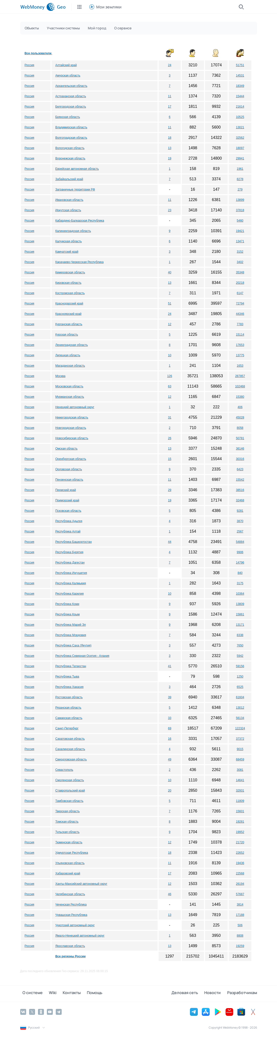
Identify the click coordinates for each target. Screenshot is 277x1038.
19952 (240, 832)
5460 (240, 220)
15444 (240, 96)
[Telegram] (59, 1011)
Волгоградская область (71, 137)
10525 (240, 117)
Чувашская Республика (71, 915)
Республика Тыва (67, 676)
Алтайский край (66, 65)
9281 (240, 510)
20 (169, 790)
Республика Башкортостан (73, 542)
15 (169, 459)
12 (169, 324)
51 (169, 303)
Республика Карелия (69, 593)
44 (169, 542)
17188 (240, 915)
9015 (240, 749)
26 (169, 438)
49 (169, 759)
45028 (240, 417)
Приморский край (67, 500)
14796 (240, 562)
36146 (240, 448)
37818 (240, 210)
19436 (240, 863)
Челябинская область (70, 894)
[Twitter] (32, 1011)
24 (169, 65)
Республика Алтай (67, 531)
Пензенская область (69, 479)
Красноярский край (68, 314)
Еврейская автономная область (77, 168)
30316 (240, 459)
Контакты (65, 993)
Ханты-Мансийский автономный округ (81, 884)
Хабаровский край (67, 873)
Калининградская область (73, 231)
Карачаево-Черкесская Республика (79, 262)
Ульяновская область (70, 863)
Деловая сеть (189, 993)
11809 (240, 801)
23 (169, 210)
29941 (240, 158)
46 (169, 894)
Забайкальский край (69, 179)
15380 (240, 396)
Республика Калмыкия (70, 583)
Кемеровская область (70, 272)
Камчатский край (66, 251)
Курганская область (68, 324)
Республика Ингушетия (71, 573)
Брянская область (67, 117)
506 (240, 925)
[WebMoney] (37, 7)
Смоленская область (69, 780)
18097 (240, 148)
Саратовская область (70, 738)
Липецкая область (67, 355)
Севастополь (64, 770)
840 (240, 573)
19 (169, 158)
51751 (240, 65)
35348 (240, 272)
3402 (240, 262)
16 (169, 738)
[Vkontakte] (23, 1011)
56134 (240, 718)
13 (169, 148)
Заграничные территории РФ (75, 189)
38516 (240, 490)
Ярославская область (70, 946)
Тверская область (67, 811)
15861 (240, 614)
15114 (240, 334)
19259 (240, 946)
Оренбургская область (70, 459)
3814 (240, 904)
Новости (215, 993)
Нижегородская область (71, 417)
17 (169, 106)
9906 (240, 552)
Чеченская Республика (71, 904)
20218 (240, 282)
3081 (240, 770)
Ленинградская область (71, 345)
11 (169, 96)
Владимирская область (71, 127)
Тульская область (67, 832)
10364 (240, 593)
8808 (240, 935)
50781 (240, 438)
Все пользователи (38, 53)
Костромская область (70, 293)
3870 (240, 521)
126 (169, 376)
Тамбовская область (69, 801)
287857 (240, 376)
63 (169, 386)
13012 (240, 707)
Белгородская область (70, 106)
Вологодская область (69, 148)
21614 (240, 106)
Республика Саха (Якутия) (73, 645)
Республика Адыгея (68, 521)
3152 (240, 251)
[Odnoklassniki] (41, 1011)
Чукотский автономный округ (75, 925)
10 (169, 355)
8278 (240, 179)
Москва (60, 376)
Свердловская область (71, 759)
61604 (240, 697)
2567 (240, 531)
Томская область (66, 821)
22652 (240, 852)
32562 (240, 137)
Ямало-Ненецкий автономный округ (79, 935)
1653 (240, 365)
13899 (240, 200)
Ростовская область (69, 697)
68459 (240, 759)
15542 (240, 479)
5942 (240, 656)
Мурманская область (69, 396)
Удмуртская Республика (71, 852)
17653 (240, 345)
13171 (240, 624)
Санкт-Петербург (66, 728)
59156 (240, 666)
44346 (240, 314)
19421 (240, 231)
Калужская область (68, 241)
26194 (240, 884)
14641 (240, 780)
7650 (240, 645)
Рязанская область (68, 707)
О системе (30, 993)
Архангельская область (71, 86)
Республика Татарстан (70, 666)
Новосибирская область (71, 438)
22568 (240, 873)
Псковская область (68, 510)
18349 (240, 86)
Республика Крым (67, 614)
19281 (240, 821)
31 (169, 417)
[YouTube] (50, 1011)
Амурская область (67, 75)
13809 (240, 604)
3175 (240, 583)
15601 (240, 811)
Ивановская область (69, 200)
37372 (240, 738)
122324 (240, 728)
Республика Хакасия (69, 687)
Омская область (66, 448)
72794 (240, 303)
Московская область (69, 386)
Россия (29, 65)
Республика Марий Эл (70, 624)
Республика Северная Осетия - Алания (82, 656)
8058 (240, 428)
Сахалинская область (70, 749)
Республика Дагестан (70, 562)
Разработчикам (242, 993)
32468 (240, 500)
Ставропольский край (70, 790)
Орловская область (68, 469)
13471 (240, 241)
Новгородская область (70, 428)
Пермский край (65, 490)
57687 (240, 894)
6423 (240, 469)
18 (169, 137)
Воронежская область (70, 158)
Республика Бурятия (69, 552)
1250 (240, 676)
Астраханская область (70, 96)
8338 (240, 635)
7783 (240, 324)
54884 (240, 542)
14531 (240, 75)
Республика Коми (67, 604)
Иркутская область (68, 210)
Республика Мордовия (70, 635)
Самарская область (68, 718)
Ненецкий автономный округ (74, 407)
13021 (240, 127)
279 (240, 189)
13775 (240, 355)
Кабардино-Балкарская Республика (79, 220)
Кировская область (68, 282)
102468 (240, 386)
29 (169, 490)
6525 (240, 687)
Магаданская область (70, 365)
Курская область (66, 334)
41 (169, 666)
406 (240, 407)
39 (169, 697)
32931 (240, 790)
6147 (240, 293)
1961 (240, 168)
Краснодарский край (69, 303)
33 (169, 718)
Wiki (48, 993)
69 (169, 728)
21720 (240, 842)
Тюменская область (68, 842)
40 (169, 272)
